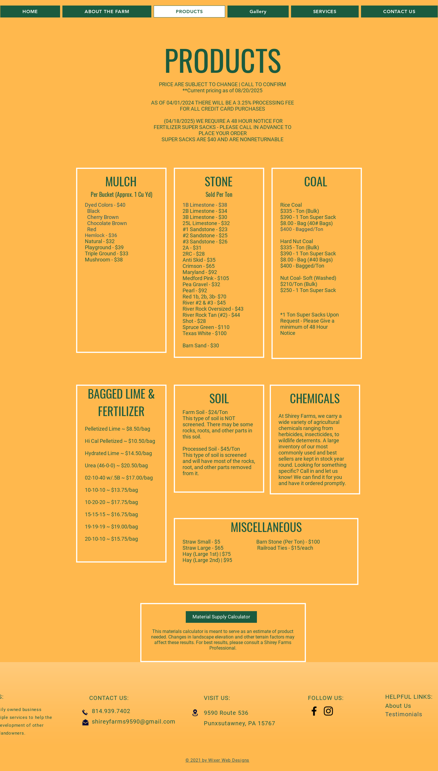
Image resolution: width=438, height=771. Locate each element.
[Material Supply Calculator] (221, 617)
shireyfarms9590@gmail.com (134, 721)
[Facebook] (314, 711)
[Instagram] (328, 711)
